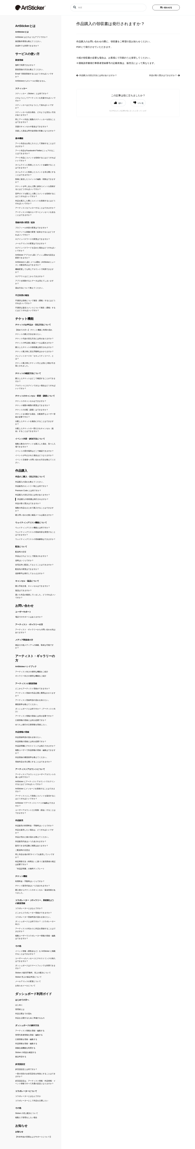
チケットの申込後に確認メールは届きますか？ (34, 343)
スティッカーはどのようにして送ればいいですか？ (34, 106)
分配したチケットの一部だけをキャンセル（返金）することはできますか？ (34, 429)
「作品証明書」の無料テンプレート (29, 869)
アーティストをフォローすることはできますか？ (35, 208)
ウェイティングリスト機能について (31, 522)
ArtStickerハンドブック (26, 666)
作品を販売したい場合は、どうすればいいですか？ (34, 831)
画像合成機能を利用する (25, 1048)
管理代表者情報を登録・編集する (29, 1035)
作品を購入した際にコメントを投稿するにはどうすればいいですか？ (35, 202)
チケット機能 (24, 318)
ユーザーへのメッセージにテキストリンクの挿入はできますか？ (35, 959)
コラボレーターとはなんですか (28, 1096)
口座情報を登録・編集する (26, 1039)
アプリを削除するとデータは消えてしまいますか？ (34, 282)
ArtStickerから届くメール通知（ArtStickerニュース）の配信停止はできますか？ (35, 263)
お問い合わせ (24, 605)
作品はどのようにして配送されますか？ (31, 556)
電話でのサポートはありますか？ (29, 617)
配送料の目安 (20, 552)
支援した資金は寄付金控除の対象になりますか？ (35, 131)
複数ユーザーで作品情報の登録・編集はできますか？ (35, 751)
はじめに (19, 1005)
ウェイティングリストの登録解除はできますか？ (35, 539)
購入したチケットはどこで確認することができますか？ (35, 379)
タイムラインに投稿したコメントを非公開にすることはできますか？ (35, 173)
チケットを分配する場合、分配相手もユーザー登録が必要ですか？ (35, 415)
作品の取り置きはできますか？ (28, 503)
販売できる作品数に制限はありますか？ (31, 846)
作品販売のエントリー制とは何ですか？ (31, 486)
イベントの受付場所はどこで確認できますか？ (34, 451)
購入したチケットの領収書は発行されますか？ (34, 347)
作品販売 (19, 820)
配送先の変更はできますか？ (27, 569)
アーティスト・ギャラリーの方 (29, 624)
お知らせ (21, 1125)
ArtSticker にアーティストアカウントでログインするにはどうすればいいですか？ (35, 782)
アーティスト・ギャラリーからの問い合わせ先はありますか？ (35, 631)
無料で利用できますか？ (25, 65)
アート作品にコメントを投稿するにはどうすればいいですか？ (35, 159)
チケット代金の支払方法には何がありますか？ (34, 339)
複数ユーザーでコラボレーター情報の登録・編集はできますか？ (35, 937)
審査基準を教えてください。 (27, 704)
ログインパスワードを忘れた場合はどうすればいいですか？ (35, 249)
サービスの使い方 (27, 54)
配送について (21, 546)
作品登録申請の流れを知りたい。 (29, 737)
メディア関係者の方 (24, 640)
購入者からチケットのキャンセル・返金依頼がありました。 (35, 891)
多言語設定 (20, 1064)
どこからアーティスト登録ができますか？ (32, 689)
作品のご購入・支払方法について (30, 476)
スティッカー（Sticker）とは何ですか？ (31, 93)
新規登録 (19, 60)
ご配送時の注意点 (22, 850)
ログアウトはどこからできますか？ (29, 276)
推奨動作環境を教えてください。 (29, 41)
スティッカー (21, 88)
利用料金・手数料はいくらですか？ (29, 881)
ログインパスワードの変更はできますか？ (32, 239)
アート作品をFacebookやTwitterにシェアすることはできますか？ (35, 152)
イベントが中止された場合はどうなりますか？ (34, 455)
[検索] (108, 7)
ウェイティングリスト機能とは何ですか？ (32, 528)
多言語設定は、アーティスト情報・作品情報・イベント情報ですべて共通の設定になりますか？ (35, 1082)
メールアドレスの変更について (28, 981)
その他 (18, 946)
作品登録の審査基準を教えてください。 (31, 757)
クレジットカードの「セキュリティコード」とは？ (34, 357)
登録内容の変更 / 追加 (25, 222)
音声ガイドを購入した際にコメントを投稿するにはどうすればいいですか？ (35, 195)
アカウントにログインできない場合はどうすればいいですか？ (35, 387)
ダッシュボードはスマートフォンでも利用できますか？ (35, 967)
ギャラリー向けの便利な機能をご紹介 (30, 676)
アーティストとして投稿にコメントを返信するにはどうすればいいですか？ (35, 797)
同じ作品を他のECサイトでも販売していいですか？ (34, 855)
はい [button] (120, 103)
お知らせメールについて (25, 986)
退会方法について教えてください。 (29, 288)
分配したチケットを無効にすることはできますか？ (34, 422)
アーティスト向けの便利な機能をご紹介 (31, 672)
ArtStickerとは (25, 26)
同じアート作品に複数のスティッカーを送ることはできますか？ (35, 120)
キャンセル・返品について (27, 581)
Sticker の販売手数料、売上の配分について (33, 973)
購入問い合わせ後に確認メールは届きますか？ (34, 515)
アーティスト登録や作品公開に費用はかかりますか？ (35, 694)
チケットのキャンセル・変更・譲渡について (35, 396)
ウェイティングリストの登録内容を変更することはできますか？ (35, 533)
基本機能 (19, 138)
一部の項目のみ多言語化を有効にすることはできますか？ (35, 1075)
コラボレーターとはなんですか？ (29, 908)
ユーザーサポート (23, 612)
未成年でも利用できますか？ (27, 46)
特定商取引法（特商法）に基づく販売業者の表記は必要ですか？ (35, 862)
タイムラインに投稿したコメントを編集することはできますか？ (35, 166)
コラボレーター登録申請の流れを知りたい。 (33, 917)
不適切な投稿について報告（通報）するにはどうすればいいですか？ (35, 302)
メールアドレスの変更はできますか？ (30, 243)
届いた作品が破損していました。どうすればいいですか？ (35, 596)
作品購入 (21, 470)
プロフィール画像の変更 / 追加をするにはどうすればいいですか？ (35, 233)
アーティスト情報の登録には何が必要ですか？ (34, 716)
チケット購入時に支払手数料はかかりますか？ (34, 351)
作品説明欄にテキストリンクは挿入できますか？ (35, 746)
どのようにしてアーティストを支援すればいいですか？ (35, 99)
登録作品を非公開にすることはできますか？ (33, 762)
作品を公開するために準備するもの (29, 1018)
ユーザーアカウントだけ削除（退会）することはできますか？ (35, 811)
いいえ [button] (141, 103)
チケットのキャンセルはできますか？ (30, 401)
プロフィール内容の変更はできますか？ (31, 228)
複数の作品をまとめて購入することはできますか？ (34, 509)
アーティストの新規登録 (26, 683)
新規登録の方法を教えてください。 (29, 69)
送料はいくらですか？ (24, 560)
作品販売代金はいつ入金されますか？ (30, 841)
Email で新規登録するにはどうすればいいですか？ (34, 75)
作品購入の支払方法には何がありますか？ (32, 495)
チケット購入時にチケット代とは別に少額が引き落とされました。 (35, 364)
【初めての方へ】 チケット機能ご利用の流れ (33, 330)
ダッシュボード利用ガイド (33, 994)
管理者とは (19, 1009)
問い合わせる (166, 7)
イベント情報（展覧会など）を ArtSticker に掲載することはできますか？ (35, 952)
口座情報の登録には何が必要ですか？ (30, 720)
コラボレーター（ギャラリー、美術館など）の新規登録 (35, 901)
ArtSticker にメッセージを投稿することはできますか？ (35, 790)
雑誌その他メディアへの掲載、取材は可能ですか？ (34, 646)
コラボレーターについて (26, 1091)
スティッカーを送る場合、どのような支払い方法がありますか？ (35, 113)
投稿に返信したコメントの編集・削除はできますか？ (35, 180)
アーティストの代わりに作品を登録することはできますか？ (35, 930)
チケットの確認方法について (28, 373)
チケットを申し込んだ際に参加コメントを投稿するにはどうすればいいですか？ (35, 187)
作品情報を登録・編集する (26, 1044)
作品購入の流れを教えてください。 (29, 482)
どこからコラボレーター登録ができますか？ (33, 913)
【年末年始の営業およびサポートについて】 (33, 1137)
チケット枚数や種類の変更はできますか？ (32, 405)
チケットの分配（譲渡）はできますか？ (31, 410)
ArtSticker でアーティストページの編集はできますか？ (35, 804)
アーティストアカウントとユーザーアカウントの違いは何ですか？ (35, 775)
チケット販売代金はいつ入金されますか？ (32, 886)
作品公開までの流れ (23, 1014)
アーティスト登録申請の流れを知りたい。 (32, 700)
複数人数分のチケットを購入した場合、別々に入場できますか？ (35, 445)
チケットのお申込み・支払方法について (33, 325)
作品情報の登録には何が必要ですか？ (30, 741)
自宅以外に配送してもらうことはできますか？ (34, 565)
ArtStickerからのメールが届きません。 (31, 81)
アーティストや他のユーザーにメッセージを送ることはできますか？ (35, 213)
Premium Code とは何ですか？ (28, 490)
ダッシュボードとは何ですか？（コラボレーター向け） (35, 922)
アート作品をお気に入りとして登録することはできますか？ (35, 144)
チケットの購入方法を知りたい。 (29, 334)
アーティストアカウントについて (30, 769)
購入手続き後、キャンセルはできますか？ (32, 586)
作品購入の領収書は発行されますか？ (32, 499)
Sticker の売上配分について (26, 1113)
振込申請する (20, 1057)
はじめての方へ (22, 1000)
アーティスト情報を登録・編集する (29, 1031)
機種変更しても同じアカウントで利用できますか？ (34, 270)
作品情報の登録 (22, 732)
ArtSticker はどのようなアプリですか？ (31, 37)
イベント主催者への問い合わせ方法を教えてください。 (35, 461)
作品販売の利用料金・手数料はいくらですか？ (34, 826)
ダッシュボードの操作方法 (27, 1025)
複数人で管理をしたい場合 (26, 1117)
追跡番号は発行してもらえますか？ (29, 573)
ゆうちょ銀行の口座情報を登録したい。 (31, 725)
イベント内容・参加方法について (30, 439)
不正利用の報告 (22, 295)
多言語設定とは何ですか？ (26, 1069)
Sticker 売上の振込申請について (28, 977)
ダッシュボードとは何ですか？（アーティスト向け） (35, 710)
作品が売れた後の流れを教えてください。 (32, 837)
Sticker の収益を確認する (25, 1052)
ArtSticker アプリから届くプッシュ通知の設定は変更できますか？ (35, 256)
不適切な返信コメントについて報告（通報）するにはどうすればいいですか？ (35, 309)
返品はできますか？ (23, 590)
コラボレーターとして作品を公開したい (31, 1101)
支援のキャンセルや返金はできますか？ (31, 126)
